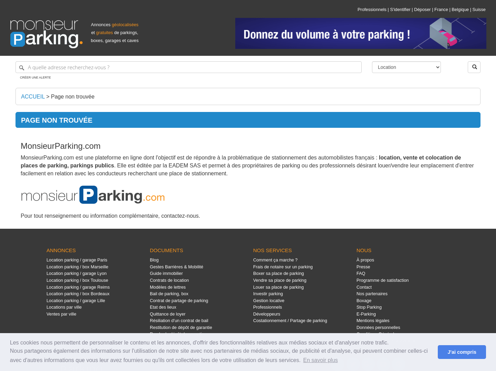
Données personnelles (378, 327)
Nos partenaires (372, 293)
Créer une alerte (35, 77)
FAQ (360, 273)
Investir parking (268, 293)
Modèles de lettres (168, 287)
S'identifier (400, 9)
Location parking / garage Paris (76, 259)
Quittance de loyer (167, 314)
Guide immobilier (166, 273)
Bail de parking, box (169, 293)
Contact (364, 287)
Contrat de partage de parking (179, 300)
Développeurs (266, 314)
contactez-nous (180, 216)
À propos (365, 259)
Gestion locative (269, 300)
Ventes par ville (61, 314)
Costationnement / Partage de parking (290, 320)
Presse (363, 266)
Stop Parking (369, 307)
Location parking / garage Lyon (76, 273)
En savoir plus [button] (320, 360)
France (441, 9)
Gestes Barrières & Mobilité (176, 266)
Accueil (33, 97)
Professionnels (372, 9)
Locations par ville (64, 307)
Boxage (363, 300)
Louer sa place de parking (278, 287)
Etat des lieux (163, 307)
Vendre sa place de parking (280, 280)
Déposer (422, 9)
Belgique (460, 9)
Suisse (479, 9)
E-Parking (366, 314)
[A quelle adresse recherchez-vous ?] (188, 67)
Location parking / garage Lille (75, 300)
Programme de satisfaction (382, 280)
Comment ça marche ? (275, 259)
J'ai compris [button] (461, 352)
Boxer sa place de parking (278, 273)
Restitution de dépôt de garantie (181, 327)
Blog (154, 259)
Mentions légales (373, 320)
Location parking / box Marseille (77, 266)
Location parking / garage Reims (78, 287)
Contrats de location (169, 280)
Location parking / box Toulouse (77, 280)
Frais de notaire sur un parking (283, 266)
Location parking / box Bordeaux (78, 293)
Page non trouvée (72, 97)
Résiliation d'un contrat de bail (179, 320)
